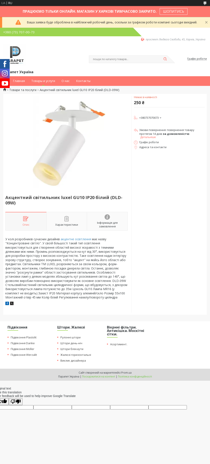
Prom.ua (126, 372)
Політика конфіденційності (135, 376)
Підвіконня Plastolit (23, 337)
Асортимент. (118, 344)
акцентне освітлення (76, 239)
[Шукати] (165, 59)
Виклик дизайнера (73, 360)
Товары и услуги (43, 80)
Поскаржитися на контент (98, 376)
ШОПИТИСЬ (173, 11)
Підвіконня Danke (23, 343)
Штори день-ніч (71, 343)
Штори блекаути (71, 349)
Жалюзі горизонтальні (75, 355)
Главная (19, 80)
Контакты (83, 80)
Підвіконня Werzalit (24, 355)
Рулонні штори (70, 337)
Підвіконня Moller (22, 349)
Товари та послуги (22, 90)
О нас (66, 80)
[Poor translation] (15, 401)
